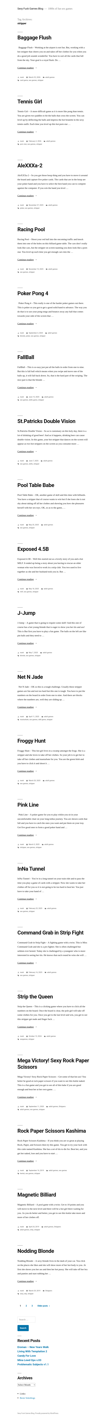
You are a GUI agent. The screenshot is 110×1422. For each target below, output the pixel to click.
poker (22, 208)
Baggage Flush (34, 37)
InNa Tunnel (31, 869)
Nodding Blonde (35, 1251)
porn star (23, 144)
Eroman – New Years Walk (33, 1347)
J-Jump (26, 613)
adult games (50, 77)
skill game (42, 720)
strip (31, 1230)
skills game (33, 400)
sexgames (24, 1039)
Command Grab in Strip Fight (50, 933)
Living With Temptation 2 (32, 1351)
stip (25, 1294)
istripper (23, 847)
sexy (21, 1294)
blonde (22, 336)
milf (21, 592)
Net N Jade (30, 677)
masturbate (24, 720)
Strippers (62, 1106)
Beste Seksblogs (27, 1397)
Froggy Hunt (31, 741)
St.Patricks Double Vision (46, 421)
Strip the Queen (35, 997)
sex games (33, 80)
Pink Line (28, 805)
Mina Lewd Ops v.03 (29, 1360)
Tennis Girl (29, 101)
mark (22, 77)
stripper (40, 80)
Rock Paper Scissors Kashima (51, 1131)
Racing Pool (31, 229)
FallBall (25, 357)
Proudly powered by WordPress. (47, 1413)
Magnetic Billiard (36, 1195)
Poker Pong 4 (32, 293)
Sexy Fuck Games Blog (30, 8)
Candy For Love (26, 1355)
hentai (22, 1173)
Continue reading (27, 67)
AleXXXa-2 (29, 165)
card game (24, 80)
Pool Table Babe (35, 485)
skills (31, 464)
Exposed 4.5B (33, 549)
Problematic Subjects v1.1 (33, 1364)
